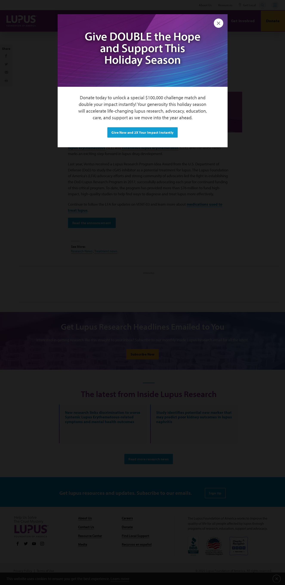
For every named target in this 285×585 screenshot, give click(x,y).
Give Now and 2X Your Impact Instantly (142, 132)
